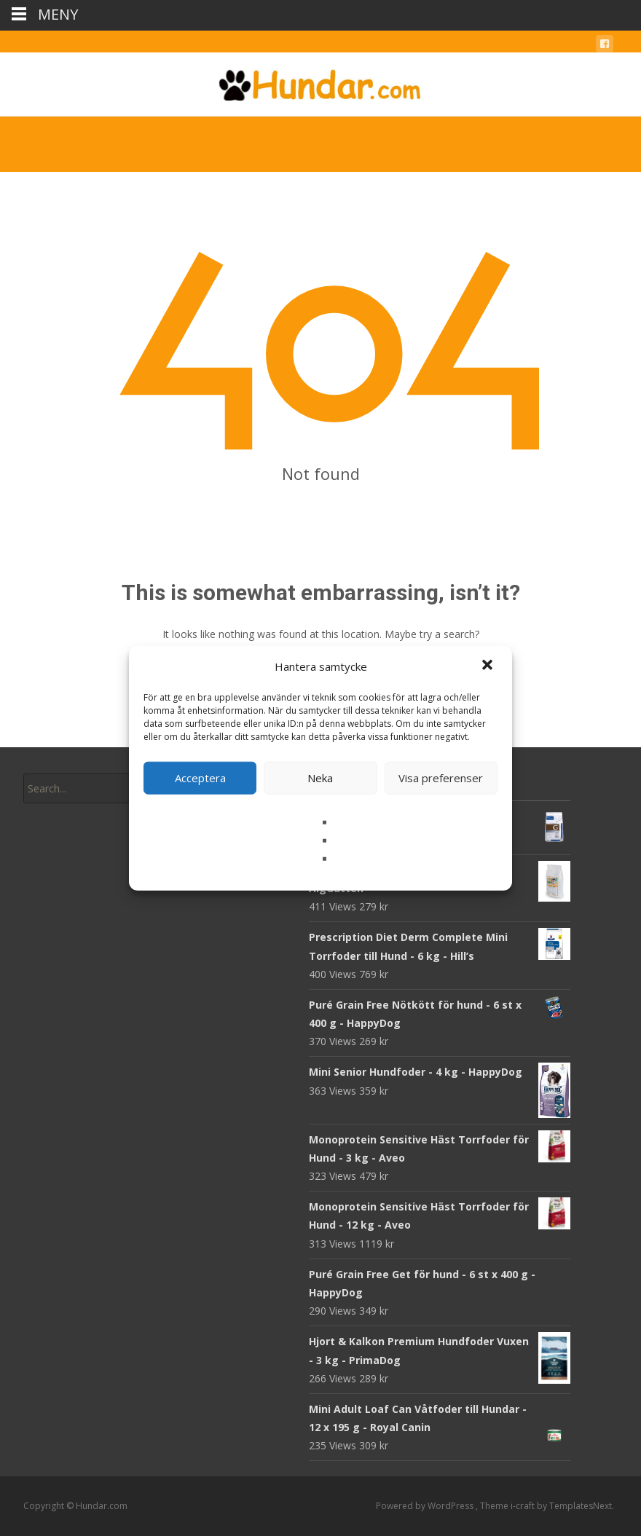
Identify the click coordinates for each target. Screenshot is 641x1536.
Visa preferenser (440, 778)
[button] (489, 666)
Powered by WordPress (426, 1506)
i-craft (524, 1506)
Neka (320, 778)
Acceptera (200, 778)
